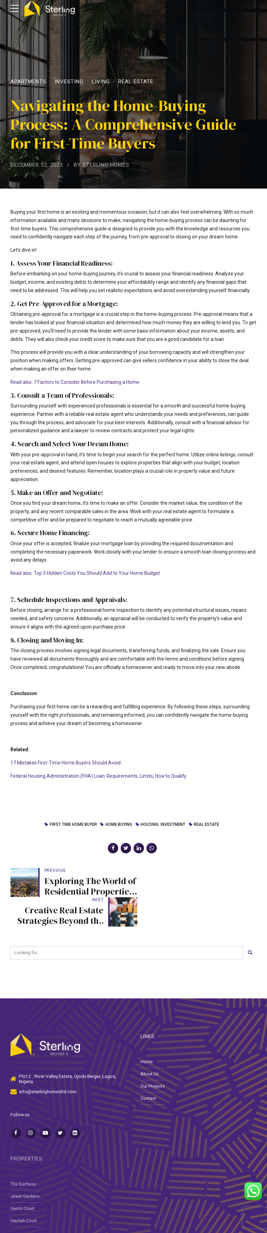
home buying (118, 825)
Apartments (28, 81)
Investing (69, 81)
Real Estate (135, 81)
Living (101, 81)
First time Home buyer (72, 825)
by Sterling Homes (101, 165)
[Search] (250, 923)
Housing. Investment (163, 825)
